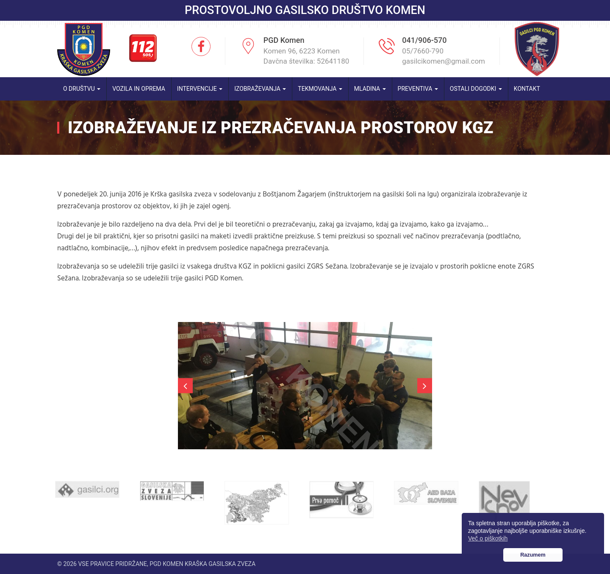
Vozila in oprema (138, 88)
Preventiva (418, 88)
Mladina (370, 88)
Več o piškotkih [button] (487, 538)
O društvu (81, 88)
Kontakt (527, 88)
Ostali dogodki (476, 88)
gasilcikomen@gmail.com (443, 61)
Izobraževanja (260, 88)
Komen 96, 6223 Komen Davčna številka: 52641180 (306, 56)
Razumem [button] (533, 555)
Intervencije (199, 88)
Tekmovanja (320, 88)
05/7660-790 (423, 51)
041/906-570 (424, 40)
